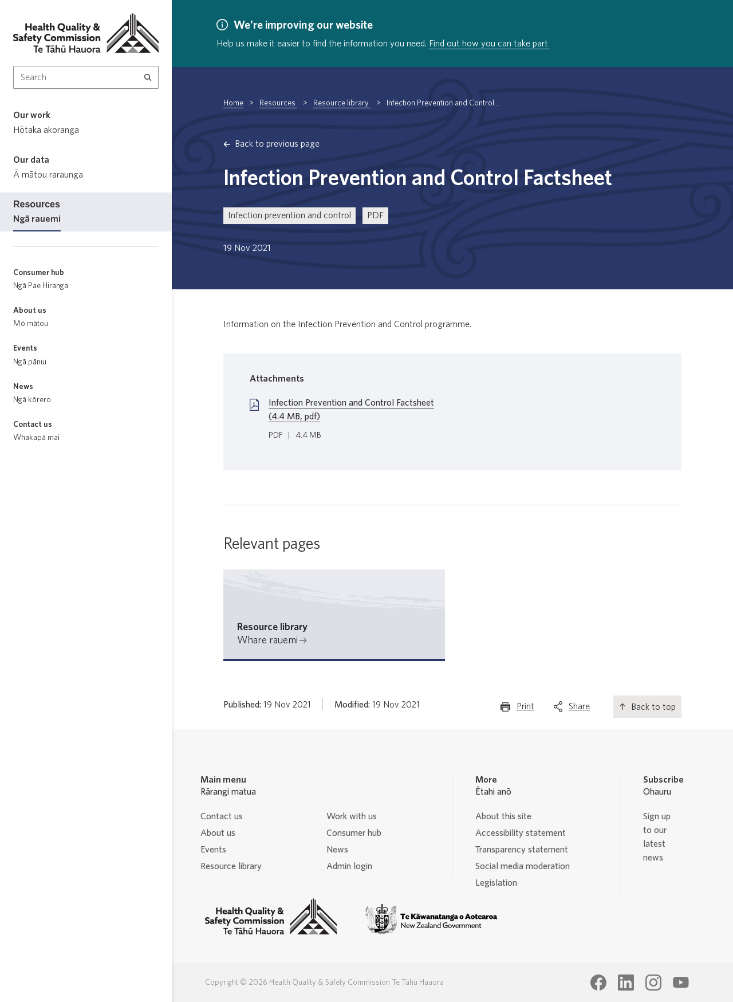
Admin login (349, 866)
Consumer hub (353, 833)
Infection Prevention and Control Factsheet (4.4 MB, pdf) (351, 409)
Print (525, 709)
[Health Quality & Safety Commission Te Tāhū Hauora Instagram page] (653, 983)
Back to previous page (277, 143)
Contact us (221, 816)
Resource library (342, 103)
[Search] (148, 77)
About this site (503, 816)
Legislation (496, 882)
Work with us (351, 816)
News (337, 849)
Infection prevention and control (289, 215)
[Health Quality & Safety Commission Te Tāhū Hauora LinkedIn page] (626, 983)
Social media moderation (522, 866)
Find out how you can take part (489, 43)
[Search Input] (86, 77)
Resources (278, 103)
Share (579, 709)
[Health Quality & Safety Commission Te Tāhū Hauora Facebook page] (598, 983)
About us (217, 833)
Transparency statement (521, 849)
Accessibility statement (520, 833)
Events (213, 849)
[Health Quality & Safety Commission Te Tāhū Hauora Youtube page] (681, 982)
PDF (375, 215)
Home (233, 103)
